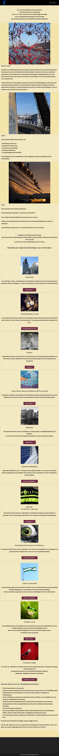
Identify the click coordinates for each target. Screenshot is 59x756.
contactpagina (40, 227)
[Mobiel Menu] (53, 2)
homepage (41, 242)
